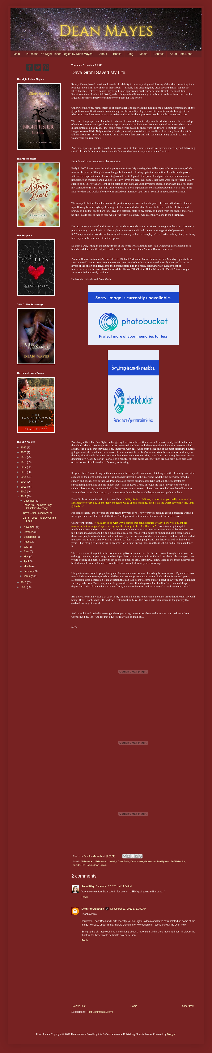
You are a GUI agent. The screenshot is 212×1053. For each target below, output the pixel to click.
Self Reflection (178, 861)
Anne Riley (87, 886)
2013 (24, 486)
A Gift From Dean (181, 54)
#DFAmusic (100, 861)
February (29, 571)
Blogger (171, 1034)
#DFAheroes (87, 861)
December (30, 500)
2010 (24, 582)
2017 (24, 467)
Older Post (188, 1006)
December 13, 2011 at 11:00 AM (128, 908)
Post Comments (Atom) (100, 1011)
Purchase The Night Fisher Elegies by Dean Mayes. (59, 54)
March (27, 566)
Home (134, 1006)
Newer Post (78, 1006)
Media (143, 54)
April (26, 561)
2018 (24, 462)
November (30, 527)
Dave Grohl (123, 861)
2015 (24, 476)
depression (150, 861)
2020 (24, 452)
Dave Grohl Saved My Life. (38, 513)
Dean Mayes (136, 861)
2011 (24, 496)
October (28, 532)
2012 (24, 491)
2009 (24, 587)
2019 (24, 457)
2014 (24, 481)
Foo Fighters (163, 861)
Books (117, 54)
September (30, 536)
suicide (76, 865)
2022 (24, 447)
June (27, 551)
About (103, 54)
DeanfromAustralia (92, 908)
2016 (24, 472)
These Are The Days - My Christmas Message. (37, 506)
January (28, 576)
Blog (130, 54)
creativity (112, 861)
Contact (158, 54)
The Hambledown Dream (93, 865)
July (26, 546)
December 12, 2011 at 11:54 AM (114, 886)
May (26, 556)
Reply (84, 896)
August (28, 541)
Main (16, 54)
